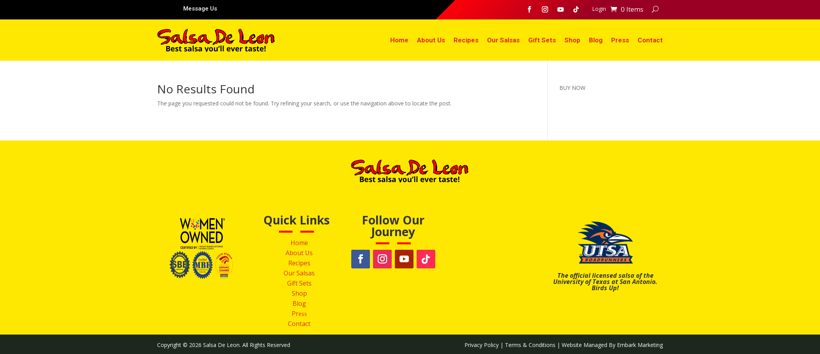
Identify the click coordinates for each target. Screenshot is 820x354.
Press (620, 40)
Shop (572, 40)
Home (399, 40)
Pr (295, 313)
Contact (650, 40)
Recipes (466, 40)
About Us (431, 40)
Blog (596, 40)
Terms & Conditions (530, 345)
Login (599, 9)
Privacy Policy (481, 345)
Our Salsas (503, 40)
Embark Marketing (640, 345)
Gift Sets (542, 40)
